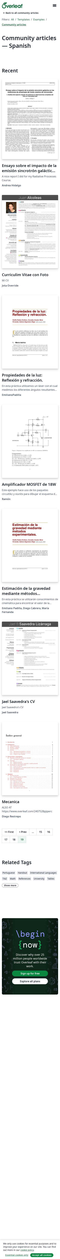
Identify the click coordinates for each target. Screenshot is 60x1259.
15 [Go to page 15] (40, 832)
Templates (23, 19)
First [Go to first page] (9, 832)
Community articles (14, 24)
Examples (39, 19)
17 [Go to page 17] (5, 839)
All (12, 19)
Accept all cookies (41, 1255)
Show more (10, 885)
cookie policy (27, 1249)
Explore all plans (30, 981)
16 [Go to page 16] (48, 832)
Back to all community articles (20, 12)
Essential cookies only (16, 1254)
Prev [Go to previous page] (23, 832)
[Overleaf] (12, 5)
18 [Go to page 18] (14, 839)
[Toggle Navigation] (54, 5)
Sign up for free (30, 973)
